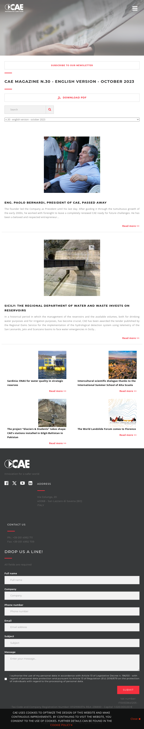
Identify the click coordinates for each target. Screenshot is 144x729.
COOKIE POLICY (61, 725)
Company (10, 589)
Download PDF (71, 98)
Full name (10, 573)
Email (8, 620)
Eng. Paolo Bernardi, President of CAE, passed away (55, 202)
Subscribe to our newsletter (72, 65)
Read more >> (131, 226)
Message (10, 652)
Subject (9, 636)
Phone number (13, 605)
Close (136, 719)
